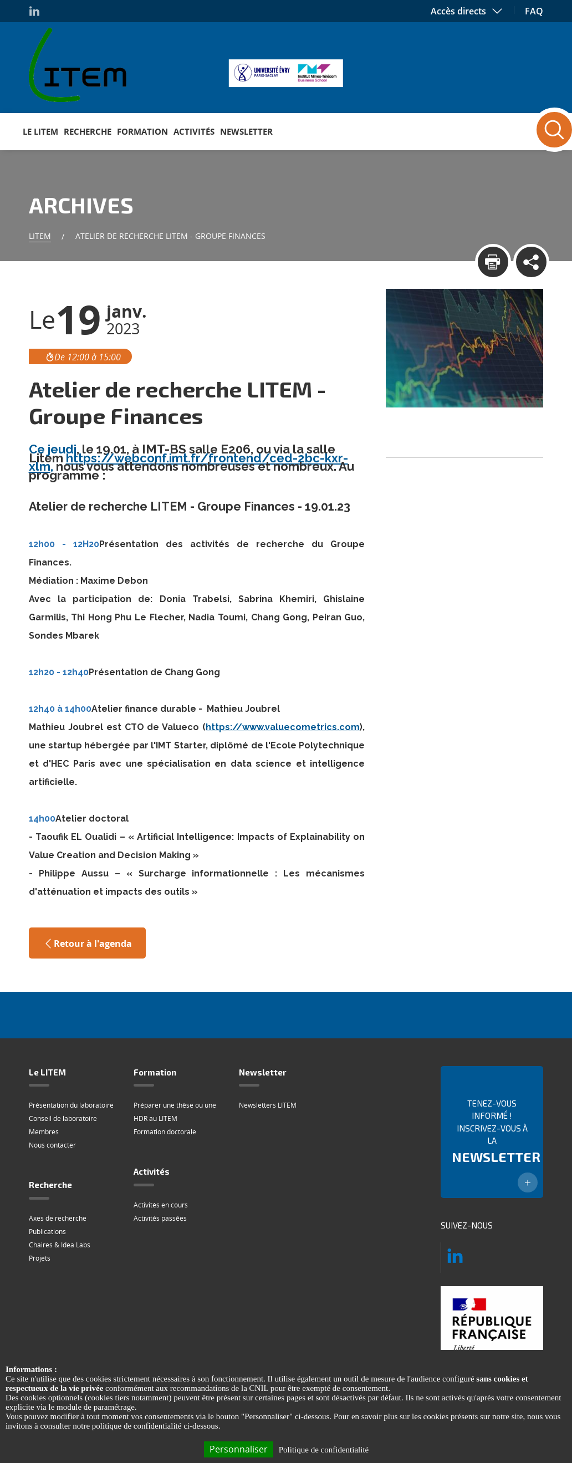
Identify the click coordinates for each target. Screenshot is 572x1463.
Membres (44, 1131)
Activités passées (160, 1218)
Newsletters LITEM (268, 1105)
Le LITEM (40, 131)
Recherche (87, 131)
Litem (40, 236)
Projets (39, 1258)
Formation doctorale (165, 1131)
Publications (47, 1231)
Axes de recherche (57, 1218)
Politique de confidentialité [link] (324, 1449)
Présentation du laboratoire (71, 1105)
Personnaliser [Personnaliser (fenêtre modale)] (239, 1449)
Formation (142, 131)
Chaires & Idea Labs (59, 1245)
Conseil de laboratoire (63, 1118)
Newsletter (246, 131)
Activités (193, 131)
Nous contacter (52, 1145)
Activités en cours (161, 1205)
